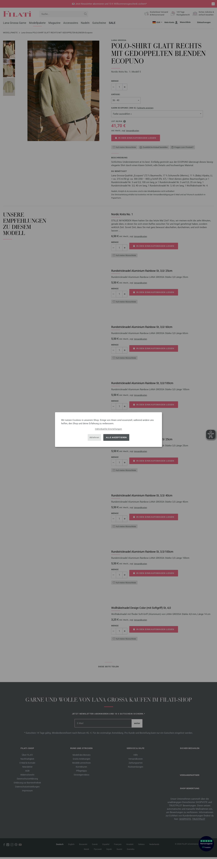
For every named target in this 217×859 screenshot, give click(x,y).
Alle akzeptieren (116, 437)
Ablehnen (94, 437)
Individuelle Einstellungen (108, 429)
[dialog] (108, 429)
